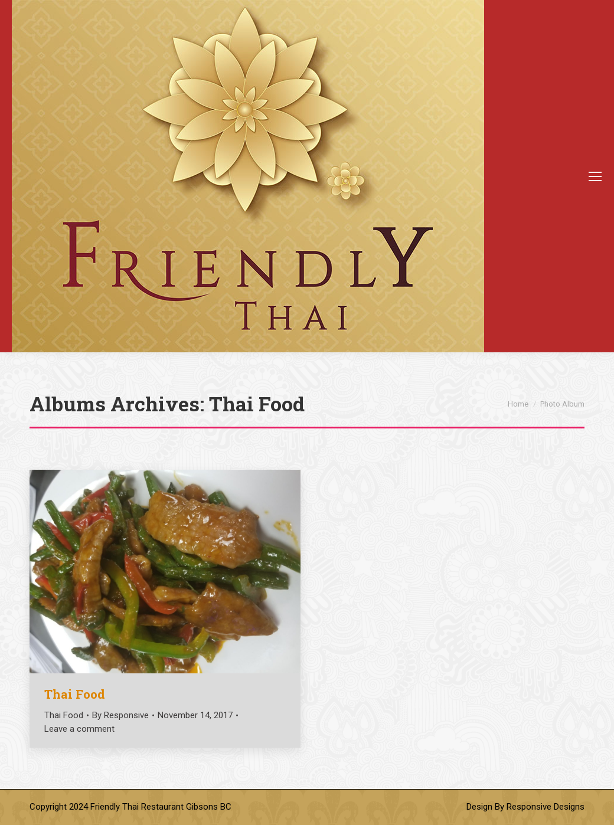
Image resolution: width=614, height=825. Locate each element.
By (120, 715)
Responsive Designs (545, 806)
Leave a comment (79, 728)
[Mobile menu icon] (595, 176)
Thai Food (74, 694)
